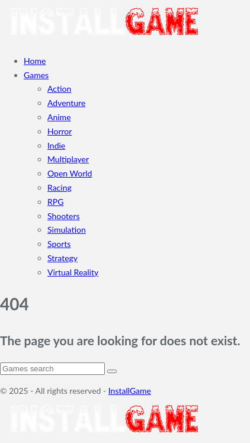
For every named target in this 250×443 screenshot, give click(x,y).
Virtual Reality (72, 272)
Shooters (63, 216)
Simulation (66, 229)
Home (35, 61)
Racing (59, 187)
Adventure (66, 103)
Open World (69, 173)
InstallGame (129, 391)
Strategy (62, 258)
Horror (59, 131)
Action (59, 89)
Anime (59, 117)
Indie (56, 145)
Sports (58, 244)
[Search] (52, 368)
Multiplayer (68, 159)
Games (36, 75)
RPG (55, 202)
